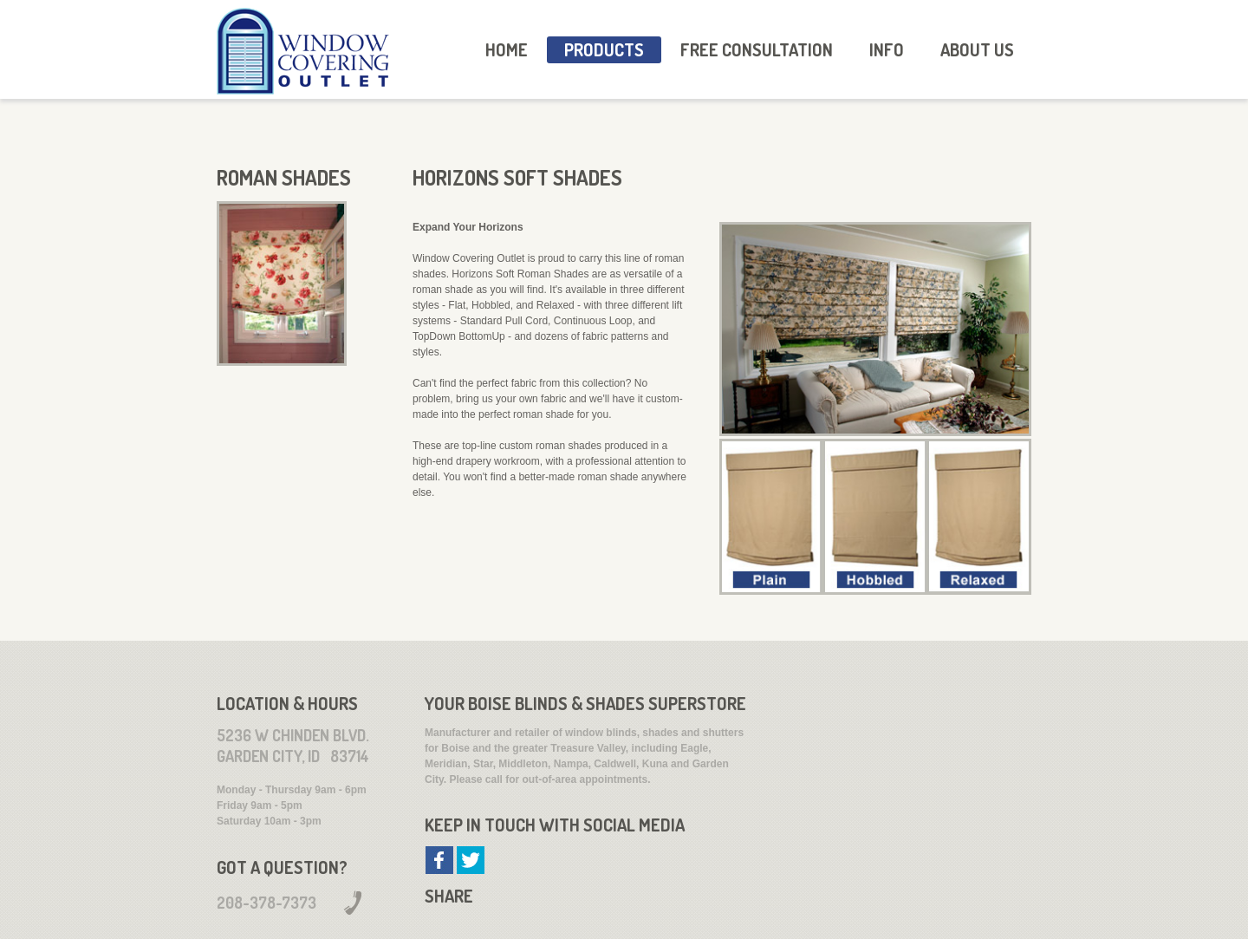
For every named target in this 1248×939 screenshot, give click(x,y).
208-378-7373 (266, 902)
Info (886, 49)
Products (604, 49)
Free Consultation (756, 49)
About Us (977, 49)
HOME (506, 49)
